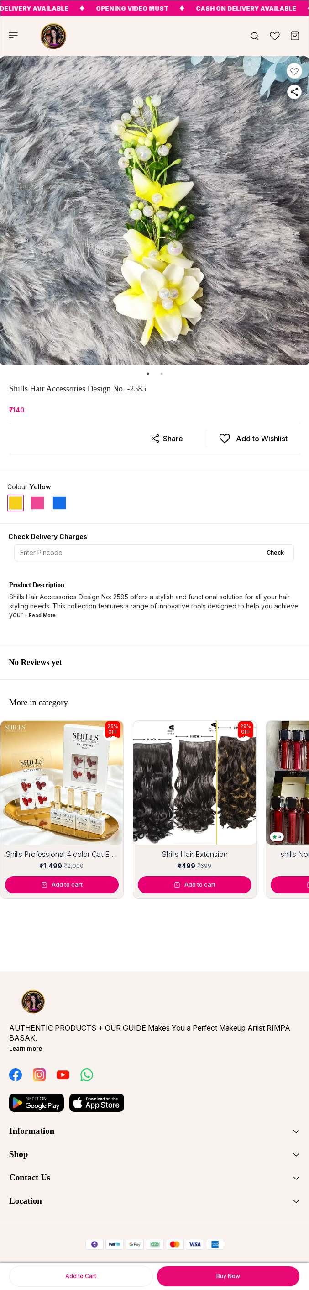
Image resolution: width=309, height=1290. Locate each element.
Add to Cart (80, 1276)
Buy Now (228, 1276)
